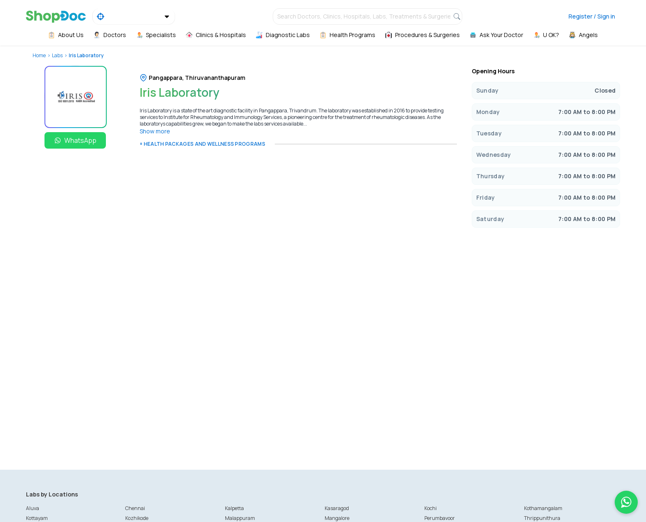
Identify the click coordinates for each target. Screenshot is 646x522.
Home (39, 55)
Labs (57, 55)
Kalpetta (234, 508)
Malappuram (240, 518)
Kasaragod (337, 508)
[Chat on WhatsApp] (626, 502)
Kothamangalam (543, 508)
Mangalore (337, 518)
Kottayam (37, 518)
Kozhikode (136, 518)
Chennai (135, 508)
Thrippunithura (542, 518)
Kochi (430, 508)
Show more (155, 131)
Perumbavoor (439, 518)
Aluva (32, 508)
